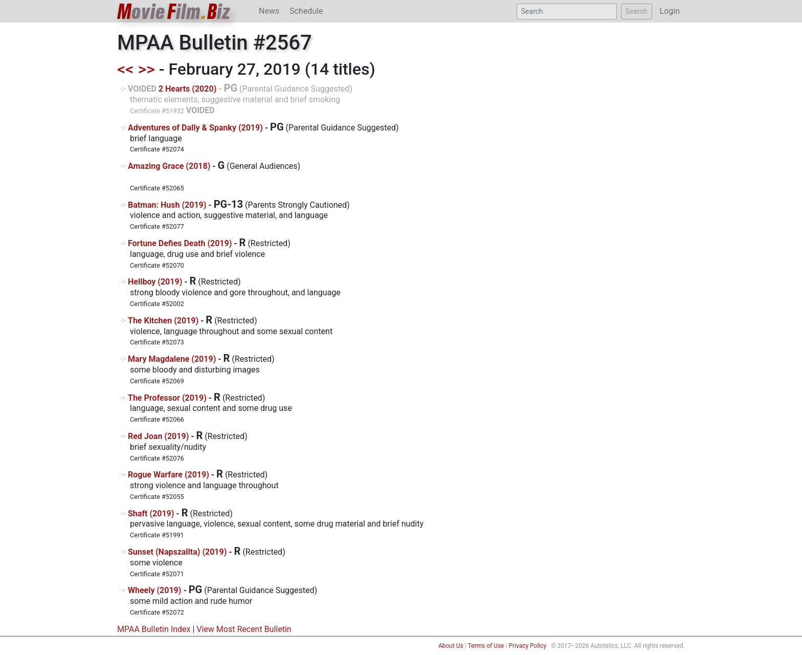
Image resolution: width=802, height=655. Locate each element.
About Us (450, 645)
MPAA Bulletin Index (153, 629)
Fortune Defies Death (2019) (180, 243)
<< (125, 69)
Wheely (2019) (154, 590)
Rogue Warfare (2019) (168, 474)
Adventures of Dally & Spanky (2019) (195, 128)
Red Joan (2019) (158, 436)
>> (146, 69)
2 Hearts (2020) (187, 89)
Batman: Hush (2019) (167, 205)
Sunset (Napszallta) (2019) (177, 552)
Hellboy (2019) (155, 282)
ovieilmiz (174, 12)
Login (670, 11)
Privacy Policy (527, 645)
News (269, 11)
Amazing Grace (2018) (169, 166)
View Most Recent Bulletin (243, 629)
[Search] (567, 11)
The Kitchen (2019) (163, 320)
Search (637, 11)
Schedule (306, 11)
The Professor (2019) (167, 398)
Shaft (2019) (151, 513)
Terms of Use (485, 645)
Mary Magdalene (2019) (172, 359)
